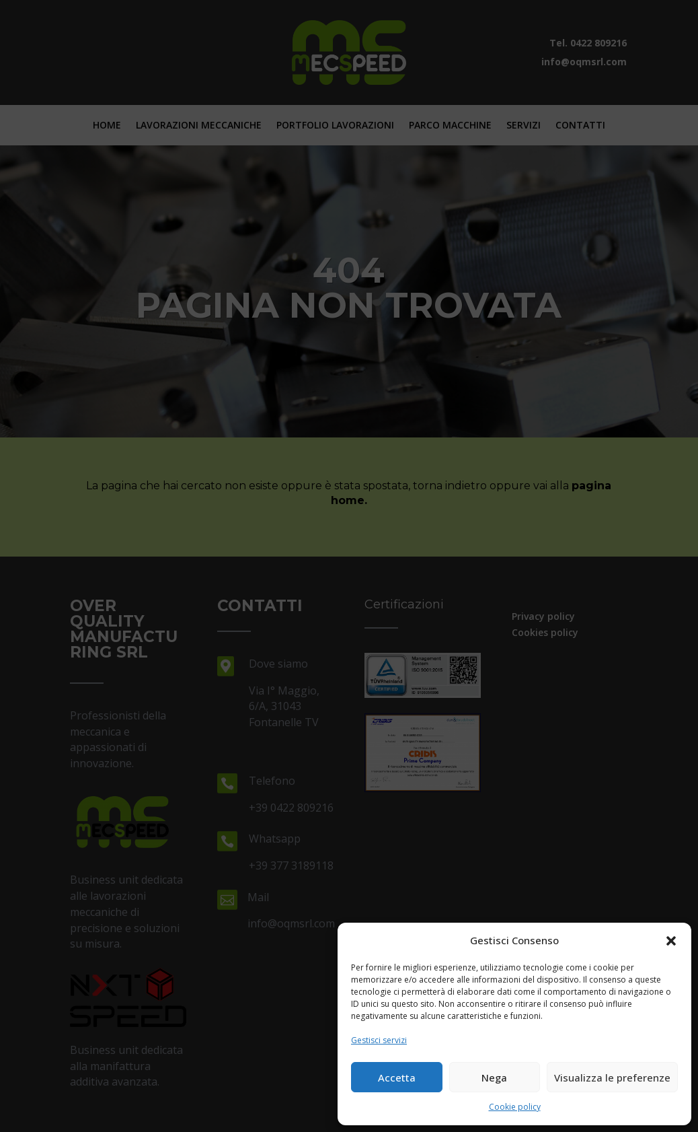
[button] (671, 941)
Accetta (397, 1077)
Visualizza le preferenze (612, 1077)
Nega (494, 1077)
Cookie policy (515, 1106)
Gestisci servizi (379, 1040)
